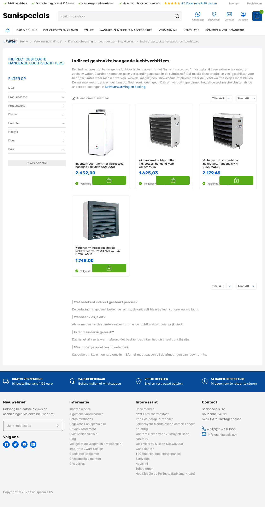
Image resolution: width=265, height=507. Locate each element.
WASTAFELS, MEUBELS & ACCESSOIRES (126, 30)
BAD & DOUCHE (26, 30)
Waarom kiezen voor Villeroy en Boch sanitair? (162, 436)
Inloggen (234, 3)
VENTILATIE (191, 30)
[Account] (243, 16)
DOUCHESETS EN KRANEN (60, 30)
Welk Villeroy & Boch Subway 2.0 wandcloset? (159, 446)
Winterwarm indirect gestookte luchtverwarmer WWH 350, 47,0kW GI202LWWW (97, 251)
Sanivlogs (143, 459)
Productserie (36, 106)
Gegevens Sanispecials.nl (87, 424)
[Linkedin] (33, 444)
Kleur (36, 141)
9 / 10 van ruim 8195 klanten (190, 3)
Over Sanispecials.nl (83, 434)
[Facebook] (6, 444)
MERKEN (11, 40)
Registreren (254, 3)
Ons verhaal (77, 464)
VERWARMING (168, 30)
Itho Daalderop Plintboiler (154, 419)
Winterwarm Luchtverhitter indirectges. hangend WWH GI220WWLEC (220, 163)
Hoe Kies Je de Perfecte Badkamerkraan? (165, 474)
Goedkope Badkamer (84, 454)
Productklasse (36, 97)
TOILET (89, 30)
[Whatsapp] (198, 16)
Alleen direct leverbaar (93, 98)
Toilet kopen (144, 469)
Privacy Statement (82, 429)
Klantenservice (80, 409)
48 (247, 98)
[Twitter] (15, 444)
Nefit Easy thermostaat (152, 414)
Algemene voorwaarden (86, 414)
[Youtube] (24, 444)
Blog (72, 439)
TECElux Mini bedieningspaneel (158, 454)
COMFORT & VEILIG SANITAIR (224, 30)
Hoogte (36, 132)
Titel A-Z (222, 98)
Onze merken (145, 409)
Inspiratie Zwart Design (86, 449)
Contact (229, 16)
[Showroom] (214, 16)
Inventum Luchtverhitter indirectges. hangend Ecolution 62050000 (99, 165)
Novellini (142, 464)
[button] (121, 180)
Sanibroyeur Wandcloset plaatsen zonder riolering (165, 426)
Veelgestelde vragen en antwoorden (95, 444)
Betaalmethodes (81, 419)
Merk (36, 89)
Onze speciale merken (85, 459)
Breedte (36, 123)
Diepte (36, 115)
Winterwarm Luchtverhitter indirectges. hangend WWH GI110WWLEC (157, 163)
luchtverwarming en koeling (125, 87)
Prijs (36, 149)
